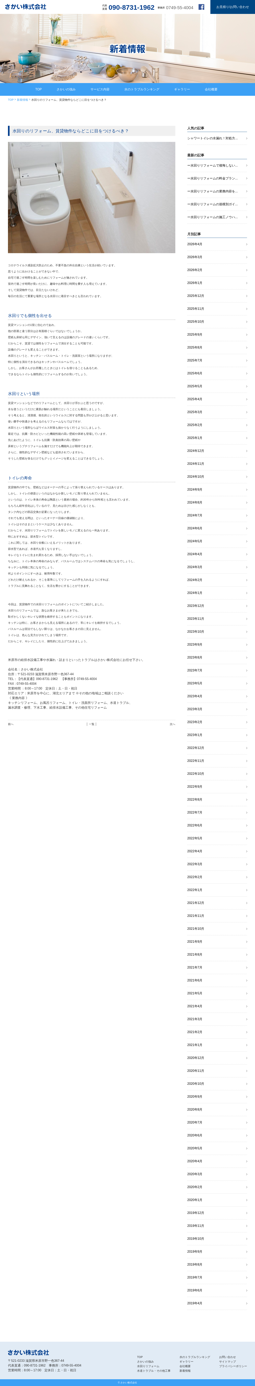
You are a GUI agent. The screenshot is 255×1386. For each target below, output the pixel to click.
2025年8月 (195, 347)
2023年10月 (195, 631)
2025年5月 (195, 386)
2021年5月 (195, 993)
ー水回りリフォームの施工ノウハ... (212, 217)
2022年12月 (195, 748)
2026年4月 (195, 244)
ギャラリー (182, 89)
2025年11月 (195, 308)
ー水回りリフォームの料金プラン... (212, 178)
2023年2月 (195, 722)
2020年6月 (195, 1135)
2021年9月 (195, 941)
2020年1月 (195, 1200)
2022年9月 (195, 786)
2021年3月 (195, 1019)
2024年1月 (195, 593)
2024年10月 (195, 476)
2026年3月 (195, 257)
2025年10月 (195, 321)
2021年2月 (195, 1032)
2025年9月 (195, 334)
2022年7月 (195, 812)
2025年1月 (195, 438)
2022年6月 (195, 825)
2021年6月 (195, 980)
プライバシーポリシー (233, 1366)
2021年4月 (195, 1006)
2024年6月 (195, 528)
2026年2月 (195, 270)
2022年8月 (195, 799)
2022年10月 (195, 773)
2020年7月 (195, 1122)
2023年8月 (195, 657)
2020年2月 (195, 1187)
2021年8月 (195, 954)
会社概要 (211, 89)
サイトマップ (227, 1361)
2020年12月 (195, 1058)
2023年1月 (195, 735)
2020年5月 (195, 1148)
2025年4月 (195, 399)
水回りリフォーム (148, 1366)
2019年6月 (195, 1290)
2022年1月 (195, 890)
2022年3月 (195, 864)
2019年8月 (195, 1264)
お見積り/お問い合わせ (232, 7)
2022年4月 (195, 851)
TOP (38, 89)
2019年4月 (195, 1303)
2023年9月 (195, 644)
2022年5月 (195, 838)
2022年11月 (195, 760)
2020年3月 (195, 1174)
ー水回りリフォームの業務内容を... (212, 191)
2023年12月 (195, 605)
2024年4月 (195, 554)
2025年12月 (195, 295)
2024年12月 (195, 450)
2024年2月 (195, 580)
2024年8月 (195, 502)
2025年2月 (195, 425)
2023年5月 (195, 683)
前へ (11, 724)
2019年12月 (195, 1213)
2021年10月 (195, 928)
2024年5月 (195, 541)
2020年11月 (195, 1070)
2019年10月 (195, 1238)
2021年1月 (195, 1045)
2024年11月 (195, 463)
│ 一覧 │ (91, 724)
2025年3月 (195, 412)
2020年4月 (195, 1161)
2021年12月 (195, 903)
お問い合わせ (227, 1357)
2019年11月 (195, 1225)
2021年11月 (195, 915)
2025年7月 (195, 360)
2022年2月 (195, 877)
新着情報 (22, 99)
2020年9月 (195, 1096)
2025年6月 (195, 373)
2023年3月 (195, 709)
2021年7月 (195, 967)
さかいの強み (66, 89)
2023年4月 (195, 696)
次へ (172, 724)
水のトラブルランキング (141, 89)
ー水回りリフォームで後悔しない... (212, 165)
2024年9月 (195, 489)
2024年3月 (195, 567)
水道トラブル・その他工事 (154, 1370)
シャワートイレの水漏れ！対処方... (212, 138)
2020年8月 (195, 1109)
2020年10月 (195, 1083)
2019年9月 (195, 1251)
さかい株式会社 (128, 1382)
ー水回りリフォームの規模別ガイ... (212, 204)
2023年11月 (195, 618)
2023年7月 (195, 670)
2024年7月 (195, 515)
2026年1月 (195, 283)
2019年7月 (195, 1277)
